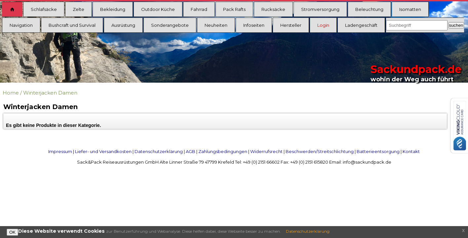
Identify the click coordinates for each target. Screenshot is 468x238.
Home (11, 93)
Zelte (78, 9)
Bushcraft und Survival (72, 25)
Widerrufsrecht (266, 151)
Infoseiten (253, 25)
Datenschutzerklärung (159, 151)
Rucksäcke (273, 9)
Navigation (21, 25)
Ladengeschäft (361, 25)
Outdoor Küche (158, 9)
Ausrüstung (123, 25)
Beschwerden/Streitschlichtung (320, 151)
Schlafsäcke (44, 9)
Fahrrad (199, 9)
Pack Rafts (234, 9)
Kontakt (411, 151)
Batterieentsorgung (378, 151)
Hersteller (290, 25)
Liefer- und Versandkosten (103, 151)
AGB (190, 151)
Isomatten (410, 9)
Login (323, 25)
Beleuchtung (369, 9)
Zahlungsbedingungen (222, 151)
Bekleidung (112, 9)
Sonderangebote (170, 25)
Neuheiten (216, 25)
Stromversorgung (320, 9)
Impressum (60, 151)
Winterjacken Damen (50, 93)
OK (12, 232)
